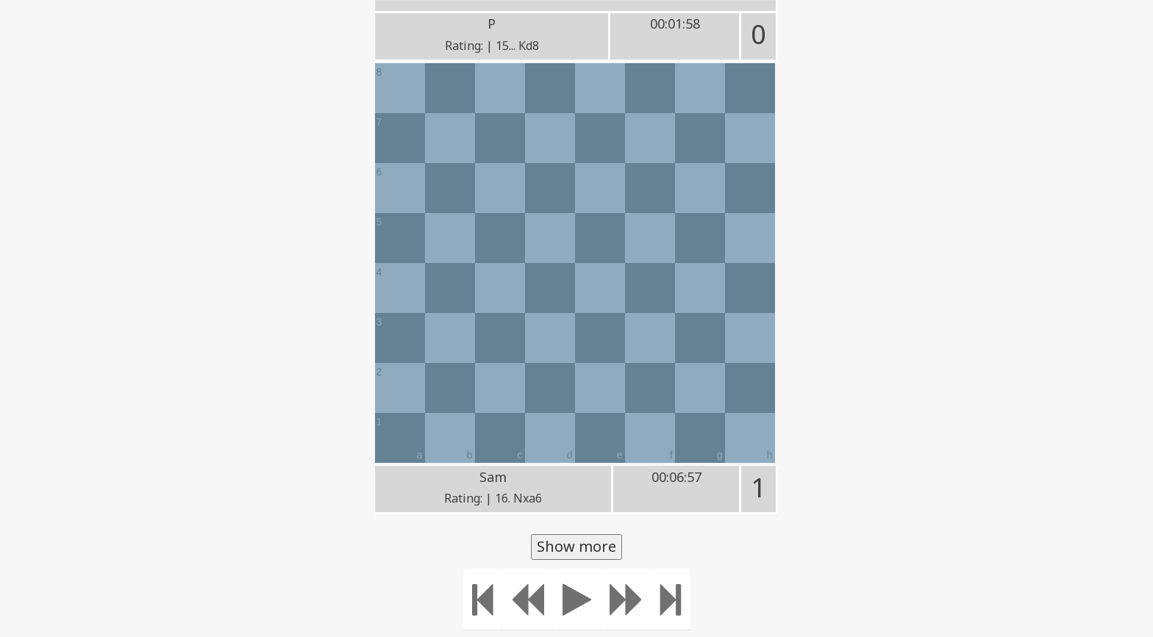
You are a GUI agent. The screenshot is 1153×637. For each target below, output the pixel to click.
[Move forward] (626, 599)
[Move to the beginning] (482, 599)
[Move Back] (527, 599)
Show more (576, 546)
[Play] (577, 599)
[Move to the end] (671, 599)
